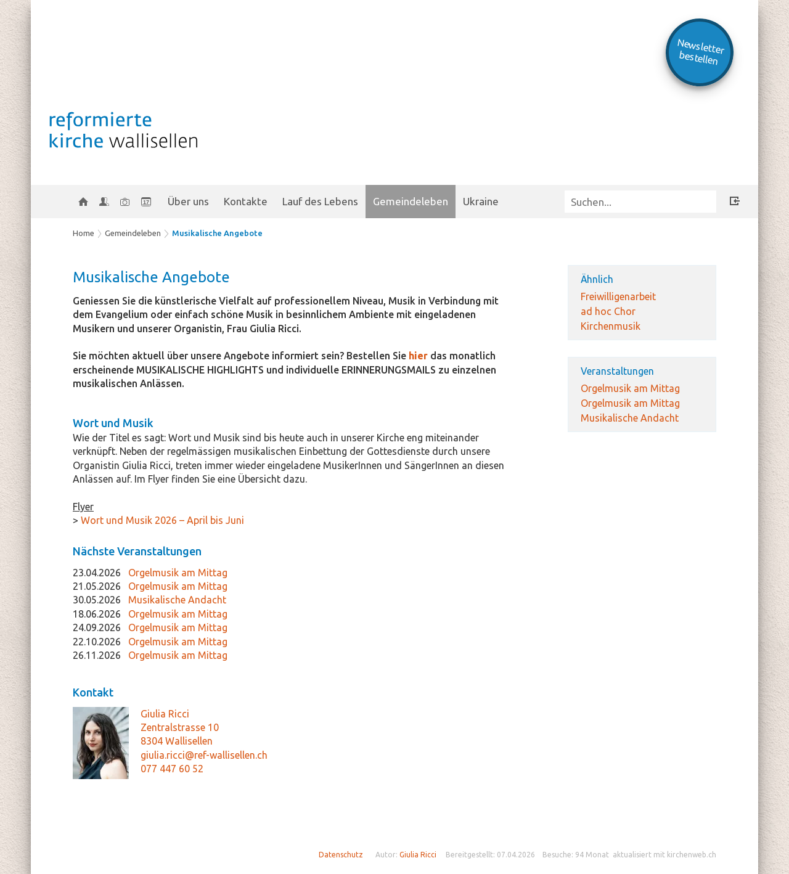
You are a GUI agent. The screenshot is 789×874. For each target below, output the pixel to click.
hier (419, 355)
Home (83, 233)
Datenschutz (341, 855)
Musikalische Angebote (217, 233)
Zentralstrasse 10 (180, 727)
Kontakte (246, 201)
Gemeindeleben (410, 201)
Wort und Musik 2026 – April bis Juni (161, 520)
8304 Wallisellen (177, 740)
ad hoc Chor (608, 311)
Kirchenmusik (610, 326)
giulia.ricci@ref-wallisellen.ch (204, 755)
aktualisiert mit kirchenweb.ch (664, 855)
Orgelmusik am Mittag (630, 388)
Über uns (188, 201)
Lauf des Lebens (320, 201)
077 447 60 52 (172, 768)
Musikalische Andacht (630, 417)
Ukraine (481, 201)
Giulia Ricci (165, 713)
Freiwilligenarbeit (618, 296)
